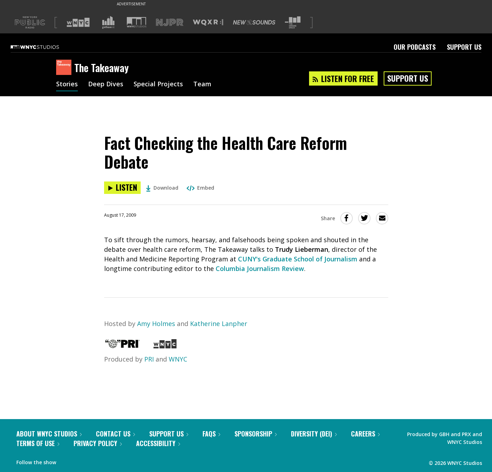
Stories (67, 84)
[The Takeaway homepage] (65, 68)
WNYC (178, 359)
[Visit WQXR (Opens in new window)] (208, 22)
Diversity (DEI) (314, 433)
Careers (365, 433)
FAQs (211, 433)
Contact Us (115, 433)
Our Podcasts (415, 46)
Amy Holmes (156, 323)
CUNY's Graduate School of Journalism (297, 259)
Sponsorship (255, 433)
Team (202, 84)
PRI (149, 359)
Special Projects (158, 84)
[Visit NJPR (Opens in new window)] (169, 22)
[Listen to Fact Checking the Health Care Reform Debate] (122, 187)
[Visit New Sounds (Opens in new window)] (254, 22)
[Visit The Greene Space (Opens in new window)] (293, 22)
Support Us (464, 46)
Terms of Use (37, 443)
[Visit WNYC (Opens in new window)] (78, 22)
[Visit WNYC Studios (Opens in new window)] (136, 22)
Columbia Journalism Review (260, 268)
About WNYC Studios (49, 433)
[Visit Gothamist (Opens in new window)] (108, 22)
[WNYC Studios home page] (44, 47)
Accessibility (158, 443)
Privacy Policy (98, 443)
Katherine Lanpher (218, 323)
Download (162, 187)
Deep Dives (105, 84)
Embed (200, 187)
